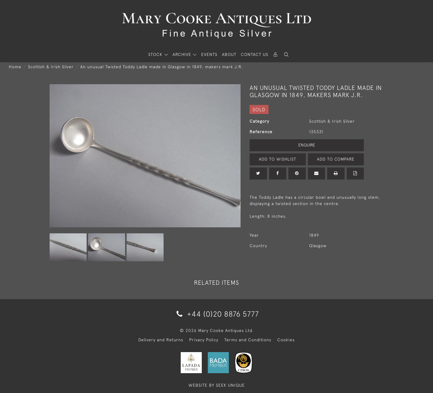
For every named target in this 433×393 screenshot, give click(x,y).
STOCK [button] (156, 54)
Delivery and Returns (160, 339)
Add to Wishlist (277, 159)
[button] (286, 54)
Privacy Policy (203, 339)
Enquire (306, 145)
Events (209, 54)
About (229, 54)
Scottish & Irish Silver (51, 66)
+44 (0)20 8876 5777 (216, 313)
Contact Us (254, 54)
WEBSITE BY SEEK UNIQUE (217, 385)
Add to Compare (336, 159)
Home (15, 66)
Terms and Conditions (247, 339)
